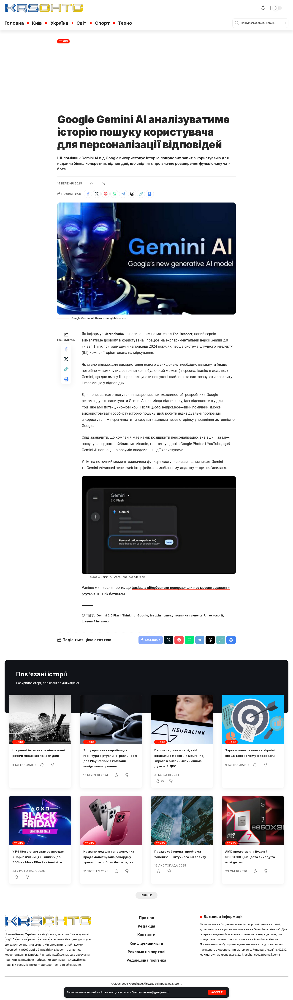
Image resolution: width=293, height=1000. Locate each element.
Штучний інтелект (117, 623)
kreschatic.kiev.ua (267, 938)
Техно (63, 41)
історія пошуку (167, 617)
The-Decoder (184, 335)
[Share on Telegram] (127, 194)
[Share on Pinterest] (108, 194)
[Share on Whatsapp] (117, 194)
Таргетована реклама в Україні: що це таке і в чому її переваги (253, 758)
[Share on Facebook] (88, 194)
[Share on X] (98, 194)
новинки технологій (198, 617)
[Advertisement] (146, 79)
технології (91, 623)
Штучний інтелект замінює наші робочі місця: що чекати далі (40, 758)
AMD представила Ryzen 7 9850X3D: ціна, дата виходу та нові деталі (252, 859)
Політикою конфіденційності (151, 992)
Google (146, 617)
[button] (217, 992)
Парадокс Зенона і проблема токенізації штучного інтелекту (182, 859)
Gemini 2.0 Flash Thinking (118, 617)
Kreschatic (115, 335)
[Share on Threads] (137, 194)
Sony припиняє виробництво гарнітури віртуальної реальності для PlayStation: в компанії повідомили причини (110, 763)
